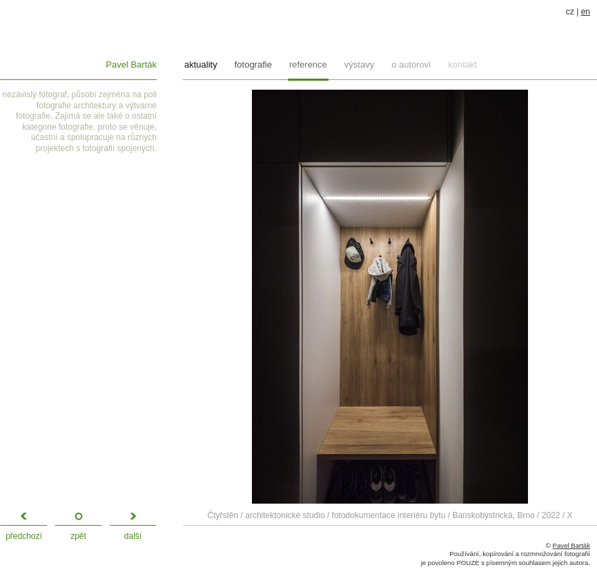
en (585, 12)
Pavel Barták (131, 64)
